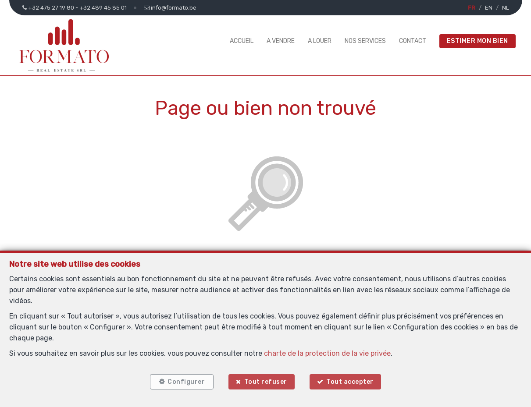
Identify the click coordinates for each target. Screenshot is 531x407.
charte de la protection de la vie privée (327, 353)
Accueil (241, 41)
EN (488, 7)
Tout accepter (350, 382)
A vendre (281, 41)
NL (505, 7)
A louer (319, 41)
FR (471, 7)
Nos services (365, 41)
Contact (412, 41)
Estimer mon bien (477, 41)
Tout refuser (265, 382)
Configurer (186, 382)
